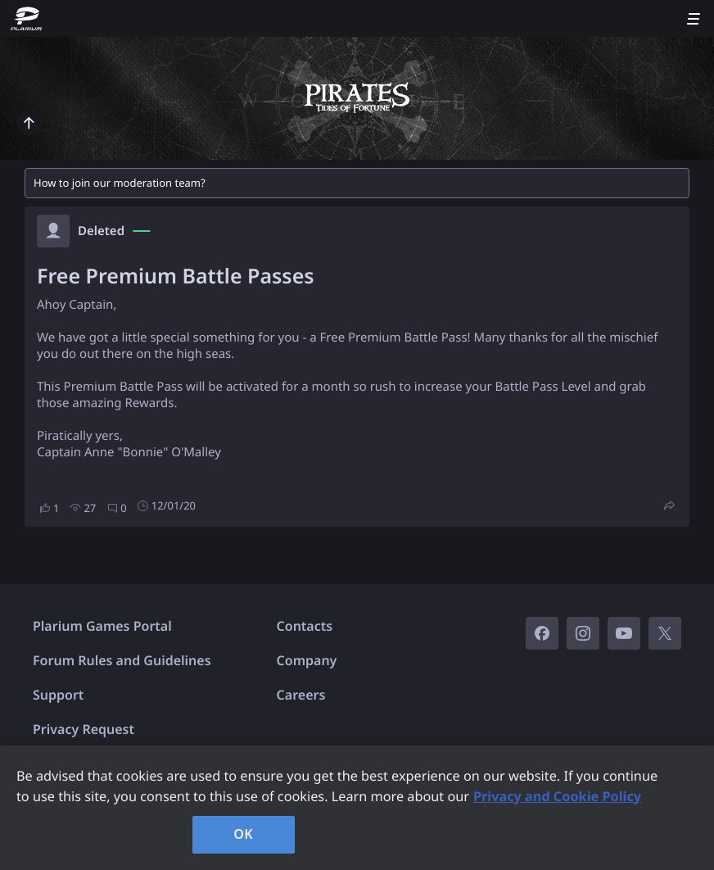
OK (243, 834)
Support (58, 695)
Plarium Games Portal (102, 626)
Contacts (305, 626)
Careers (301, 695)
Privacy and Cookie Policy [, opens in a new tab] (557, 796)
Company (307, 660)
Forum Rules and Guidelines (122, 660)
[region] (357, 807)
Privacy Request (83, 729)
